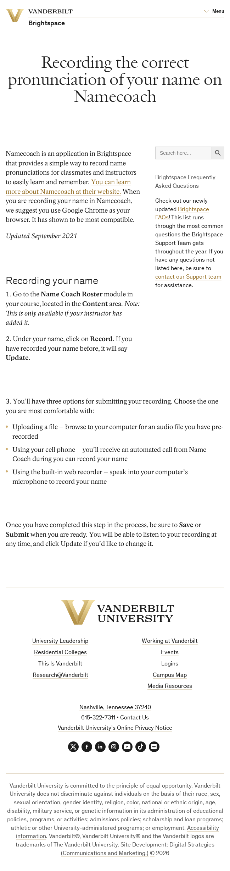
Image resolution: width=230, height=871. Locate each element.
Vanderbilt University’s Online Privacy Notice (115, 728)
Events (170, 653)
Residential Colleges (60, 653)
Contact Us (134, 718)
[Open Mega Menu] (214, 11)
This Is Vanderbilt (60, 664)
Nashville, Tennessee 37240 (115, 708)
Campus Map (170, 676)
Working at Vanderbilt (170, 642)
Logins (169, 664)
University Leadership (60, 642)
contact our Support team (188, 277)
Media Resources (169, 687)
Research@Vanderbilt (60, 676)
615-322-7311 (98, 718)
